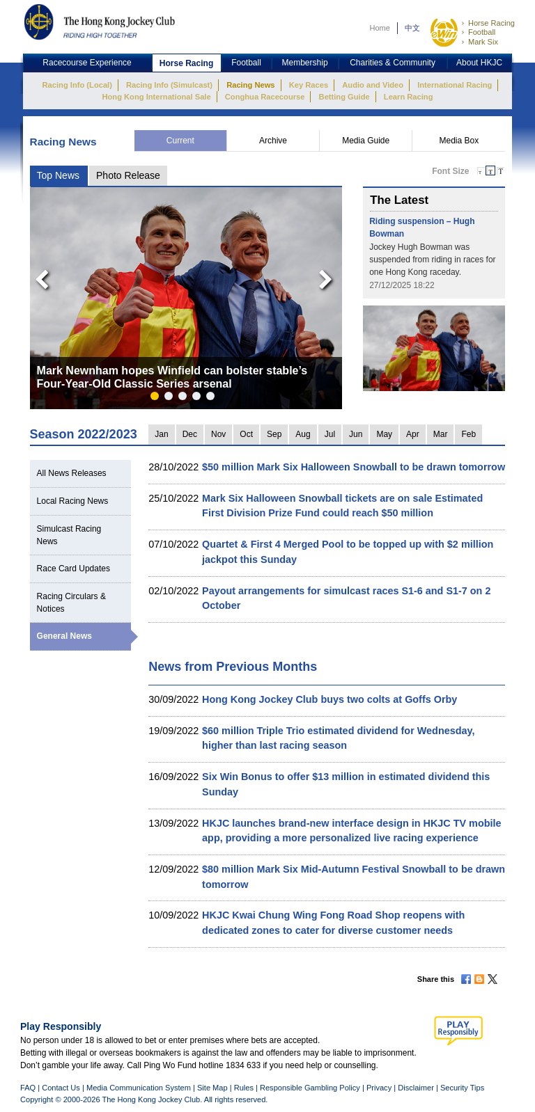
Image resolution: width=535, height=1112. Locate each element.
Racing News (250, 85)
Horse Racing (491, 23)
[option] (186, 298)
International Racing (454, 85)
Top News (58, 175)
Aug (302, 434)
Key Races (308, 85)
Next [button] (328, 276)
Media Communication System (138, 1087)
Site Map (212, 1087)
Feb (468, 434)
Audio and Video (372, 85)
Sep (274, 434)
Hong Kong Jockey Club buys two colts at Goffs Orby (329, 699)
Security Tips (462, 1087)
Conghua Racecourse (265, 97)
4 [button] (199, 399)
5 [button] (213, 399)
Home (379, 28)
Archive (273, 140)
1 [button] (157, 399)
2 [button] (171, 399)
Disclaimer (416, 1087)
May (384, 434)
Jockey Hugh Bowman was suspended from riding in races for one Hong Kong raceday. (432, 259)
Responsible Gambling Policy (310, 1087)
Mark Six (483, 42)
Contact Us (61, 1087)
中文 (412, 28)
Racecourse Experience (86, 62)
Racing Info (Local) (77, 85)
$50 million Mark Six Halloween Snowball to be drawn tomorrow (353, 466)
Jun (355, 434)
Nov (218, 434)
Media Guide (365, 140)
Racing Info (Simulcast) (169, 85)
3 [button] (185, 399)
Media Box (459, 140)
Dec (190, 434)
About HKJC (479, 62)
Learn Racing (408, 97)
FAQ (28, 1087)
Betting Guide (344, 97)
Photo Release (128, 175)
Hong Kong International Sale (156, 97)
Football (481, 32)
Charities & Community (392, 62)
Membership (305, 62)
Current (180, 140)
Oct (246, 434)
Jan (161, 434)
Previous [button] (38, 276)
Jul (330, 434)
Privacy (378, 1087)
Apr (412, 434)
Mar (440, 434)
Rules (245, 1087)
